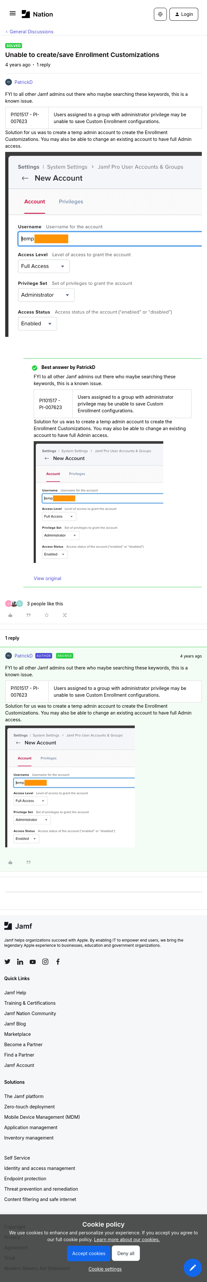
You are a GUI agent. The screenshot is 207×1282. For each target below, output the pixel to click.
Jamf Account (19, 1065)
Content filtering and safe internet (40, 1199)
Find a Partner (19, 1055)
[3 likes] (34, 603)
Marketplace (17, 1034)
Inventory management (28, 1137)
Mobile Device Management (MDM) (42, 1117)
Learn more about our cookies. (127, 1239)
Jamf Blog (15, 1023)
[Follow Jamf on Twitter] (7, 961)
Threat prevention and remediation (41, 1189)
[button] (13, 15)
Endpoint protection (25, 1178)
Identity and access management (39, 1168)
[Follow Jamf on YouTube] (32, 961)
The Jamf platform (24, 1096)
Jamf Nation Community (30, 1013)
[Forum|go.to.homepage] (37, 14)
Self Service (17, 1158)
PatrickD (24, 82)
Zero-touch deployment (29, 1106)
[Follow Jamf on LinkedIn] (20, 961)
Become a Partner (23, 1044)
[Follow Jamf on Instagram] (45, 961)
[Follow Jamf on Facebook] (58, 961)
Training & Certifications (30, 1003)
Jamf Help (15, 992)
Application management (30, 1127)
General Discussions (31, 31)
